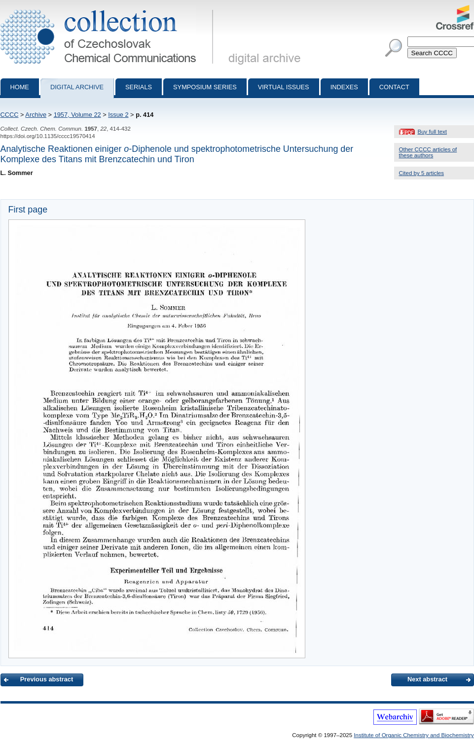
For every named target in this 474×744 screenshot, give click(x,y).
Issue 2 (118, 114)
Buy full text (432, 132)
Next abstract (427, 679)
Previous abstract (46, 679)
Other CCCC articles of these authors (428, 152)
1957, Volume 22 (77, 114)
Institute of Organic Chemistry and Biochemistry (414, 735)
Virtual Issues (283, 87)
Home (19, 87)
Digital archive (77, 87)
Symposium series (205, 87)
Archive (35, 114)
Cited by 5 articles (421, 173)
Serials (138, 87)
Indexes (344, 87)
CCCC (9, 114)
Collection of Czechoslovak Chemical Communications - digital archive (108, 9)
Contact (394, 87)
